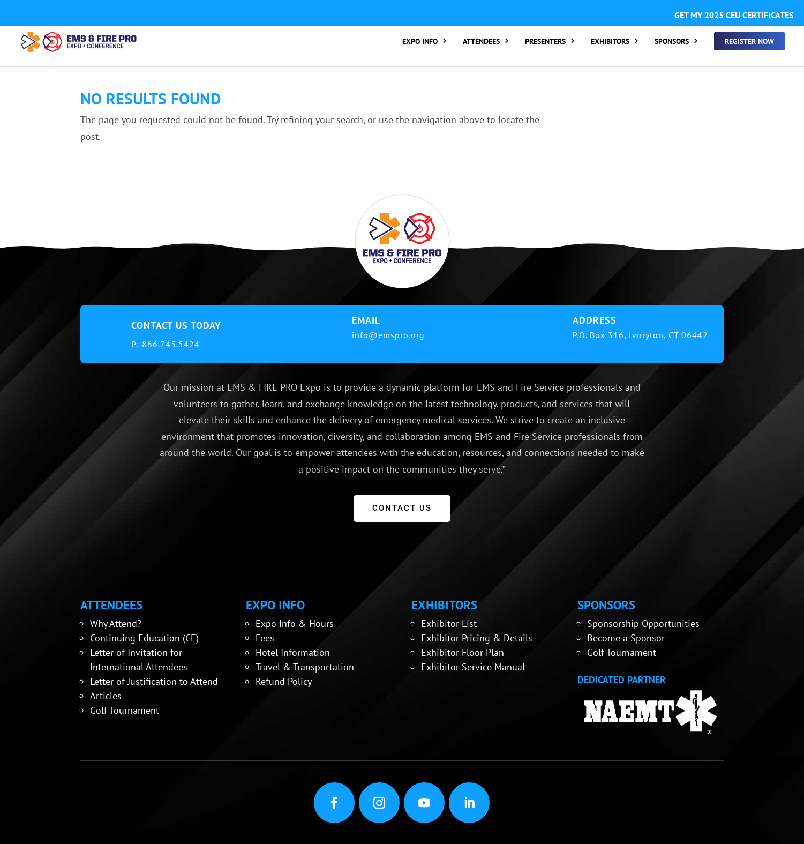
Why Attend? (115, 623)
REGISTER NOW (749, 41)
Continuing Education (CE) (144, 638)
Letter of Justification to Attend (154, 681)
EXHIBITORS (610, 42)
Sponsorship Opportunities (643, 623)
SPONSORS (672, 42)
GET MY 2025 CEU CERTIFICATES (733, 15)
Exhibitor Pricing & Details (476, 638)
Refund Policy (284, 681)
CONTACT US (402, 508)
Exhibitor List (449, 623)
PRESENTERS (545, 42)
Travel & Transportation (305, 667)
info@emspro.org (388, 335)
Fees (265, 638)
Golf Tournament (124, 710)
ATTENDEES (481, 42)
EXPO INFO (420, 42)
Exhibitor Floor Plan (462, 652)
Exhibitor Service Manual (473, 667)
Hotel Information (293, 652)
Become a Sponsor (626, 638)
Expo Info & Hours (295, 623)
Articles (106, 696)
